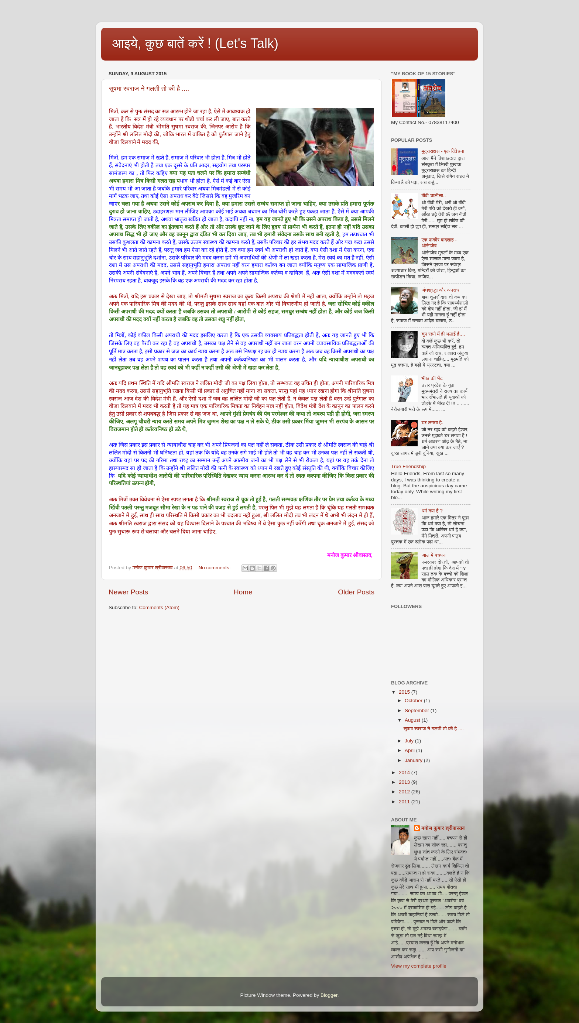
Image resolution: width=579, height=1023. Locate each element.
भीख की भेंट (432, 378)
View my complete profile (418, 966)
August (413, 720)
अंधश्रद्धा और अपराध (440, 290)
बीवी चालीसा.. (433, 195)
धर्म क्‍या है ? (431, 511)
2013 (405, 782)
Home (243, 592)
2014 (405, 772)
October (414, 700)
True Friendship (408, 466)
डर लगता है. (432, 422)
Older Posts (356, 592)
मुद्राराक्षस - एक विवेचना (442, 151)
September (418, 710)
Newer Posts (128, 592)
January (414, 760)
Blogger (329, 995)
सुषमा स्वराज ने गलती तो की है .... (149, 88)
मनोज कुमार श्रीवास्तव (443, 828)
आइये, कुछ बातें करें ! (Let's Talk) (195, 43)
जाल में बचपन (433, 555)
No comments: (215, 567)
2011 (405, 801)
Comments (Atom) (159, 607)
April (410, 750)
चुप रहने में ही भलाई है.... (443, 334)
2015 (405, 692)
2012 (405, 791)
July (410, 741)
